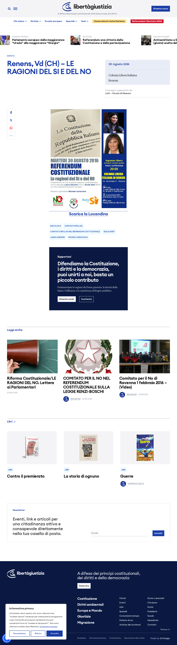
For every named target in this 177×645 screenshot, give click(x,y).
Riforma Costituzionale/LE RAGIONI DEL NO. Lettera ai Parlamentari (31, 382)
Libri (11, 421)
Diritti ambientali (90, 604)
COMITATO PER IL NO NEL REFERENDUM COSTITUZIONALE (75, 232)
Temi (83, 21)
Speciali (70, 21)
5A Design (160, 638)
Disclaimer (81, 638)
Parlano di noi (126, 620)
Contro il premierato (25, 476)
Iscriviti (158, 533)
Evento (11, 56)
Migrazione (85, 622)
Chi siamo (19, 21)
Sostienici (86, 299)
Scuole (150, 616)
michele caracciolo (78, 237)
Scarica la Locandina (88, 214)
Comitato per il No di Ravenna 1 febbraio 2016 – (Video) (143, 382)
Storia (150, 607)
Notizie (34, 21)
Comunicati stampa (129, 616)
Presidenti (152, 611)
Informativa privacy (97, 638)
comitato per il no (74, 226)
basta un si (55, 226)
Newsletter (152, 620)
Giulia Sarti (109, 232)
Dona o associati (155, 598)
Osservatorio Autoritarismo (109, 21)
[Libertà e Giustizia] (86, 6)
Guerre (126, 476)
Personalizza (19, 634)
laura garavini (57, 237)
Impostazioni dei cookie (134, 638)
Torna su (165, 630)
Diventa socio (160, 9)
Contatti (151, 625)
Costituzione (87, 598)
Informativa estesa (48, 627)
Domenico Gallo (132, 484)
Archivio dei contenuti (129, 625)
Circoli (122, 598)
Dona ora (84, 586)
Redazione (72, 399)
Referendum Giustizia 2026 (147, 21)
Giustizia (84, 616)
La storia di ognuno (81, 476)
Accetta (55, 634)
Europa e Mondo (89, 610)
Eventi (122, 603)
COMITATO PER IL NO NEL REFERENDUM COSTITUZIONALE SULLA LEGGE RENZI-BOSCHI (86, 385)
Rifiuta (38, 634)
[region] (36, 621)
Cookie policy (115, 638)
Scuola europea (53, 21)
